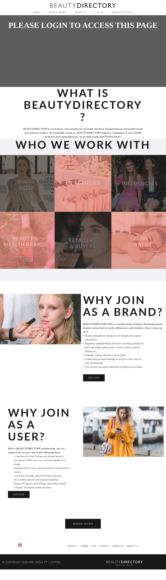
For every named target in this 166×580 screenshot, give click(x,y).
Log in (99, 12)
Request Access (122, 12)
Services (118, 546)
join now (94, 378)
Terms (85, 546)
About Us (81, 12)
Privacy (73, 546)
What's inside (57, 12)
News (36, 12)
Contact (104, 546)
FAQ (93, 546)
